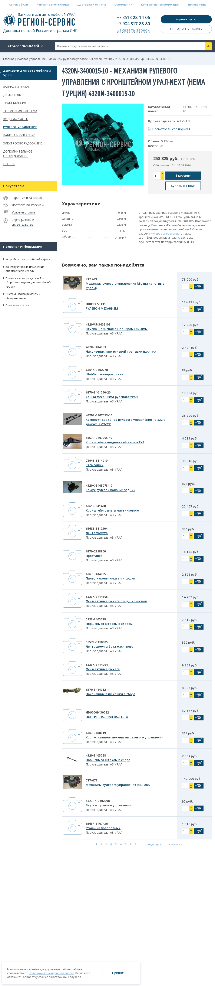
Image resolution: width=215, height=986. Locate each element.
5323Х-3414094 (97, 665)
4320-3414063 (96, 347)
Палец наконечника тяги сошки (110, 578)
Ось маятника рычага (103, 669)
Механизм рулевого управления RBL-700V (118, 785)
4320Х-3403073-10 (99, 485)
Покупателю (197, 4)
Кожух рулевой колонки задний (110, 490)
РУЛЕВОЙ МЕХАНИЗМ (102, 308)
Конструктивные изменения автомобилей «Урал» (25, 269)
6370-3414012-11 (98, 690)
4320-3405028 (96, 755)
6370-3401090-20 (98, 392)
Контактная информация (160, 4)
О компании (123, 4)
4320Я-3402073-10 (99, 415)
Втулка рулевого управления (108, 805)
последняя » (174, 844)
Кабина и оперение (19, 135)
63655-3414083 (97, 506)
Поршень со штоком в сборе (108, 760)
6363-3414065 (96, 574)
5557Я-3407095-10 (99, 438)
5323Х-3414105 (97, 597)
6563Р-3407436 (97, 824)
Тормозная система (20, 111)
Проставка (94, 556)
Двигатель (12, 95)
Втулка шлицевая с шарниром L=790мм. (117, 329)
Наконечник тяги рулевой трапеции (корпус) (121, 351)
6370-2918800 (96, 551)
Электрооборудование (22, 143)
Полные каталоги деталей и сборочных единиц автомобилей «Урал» (28, 282)
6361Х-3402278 (97, 370)
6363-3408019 (96, 733)
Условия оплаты (24, 212)
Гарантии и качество (27, 198)
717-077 (91, 780)
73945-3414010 (97, 460)
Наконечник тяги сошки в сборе (110, 694)
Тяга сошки (94, 465)
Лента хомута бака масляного (109, 646)
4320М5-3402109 (98, 324)
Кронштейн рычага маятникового (112, 510)
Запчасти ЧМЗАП (16, 87)
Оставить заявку (186, 29)
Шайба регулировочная (104, 374)
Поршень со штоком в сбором (109, 624)
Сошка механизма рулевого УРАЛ (112, 397)
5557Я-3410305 (97, 642)
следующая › (153, 844)
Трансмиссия (14, 103)
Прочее (9, 164)
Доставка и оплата (91, 4)
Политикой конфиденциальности (51, 973)
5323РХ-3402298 (98, 801)
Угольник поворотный (103, 828)
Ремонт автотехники (53, 4)
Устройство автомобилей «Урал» (28, 259)
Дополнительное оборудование (17, 153)
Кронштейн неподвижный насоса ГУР (115, 442)
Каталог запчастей (23, 46)
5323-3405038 (96, 619)
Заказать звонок (133, 30)
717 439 (91, 279)
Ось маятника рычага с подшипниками (116, 601)
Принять (118, 973)
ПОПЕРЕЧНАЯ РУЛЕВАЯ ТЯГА (107, 717)
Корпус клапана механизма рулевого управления (124, 737)
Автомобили (18, 4)
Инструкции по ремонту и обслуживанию (23, 296)
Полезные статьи (17, 305)
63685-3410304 (97, 528)
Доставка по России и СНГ (31, 205)
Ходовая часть (15, 119)
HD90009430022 (97, 712)
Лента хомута (97, 533)
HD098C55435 (96, 304)
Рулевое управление (20, 127)
